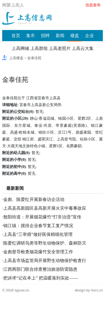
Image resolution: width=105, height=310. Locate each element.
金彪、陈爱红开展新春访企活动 (33, 199)
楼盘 (74, 35)
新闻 (60, 35)
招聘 (45, 35)
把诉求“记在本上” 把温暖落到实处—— (40, 278)
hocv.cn (97, 290)
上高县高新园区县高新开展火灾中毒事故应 (44, 208)
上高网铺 (20, 48)
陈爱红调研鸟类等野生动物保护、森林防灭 (44, 243)
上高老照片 (60, 48)
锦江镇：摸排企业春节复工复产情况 (38, 225)
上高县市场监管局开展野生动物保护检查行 (44, 260)
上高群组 (39, 48)
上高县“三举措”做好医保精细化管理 (38, 234)
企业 (89, 35)
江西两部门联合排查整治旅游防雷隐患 (40, 269)
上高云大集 (83, 48)
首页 (15, 35)
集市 (30, 35)
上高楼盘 (16, 58)
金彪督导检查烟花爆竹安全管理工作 (38, 251)
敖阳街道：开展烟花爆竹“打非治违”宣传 (42, 217)
